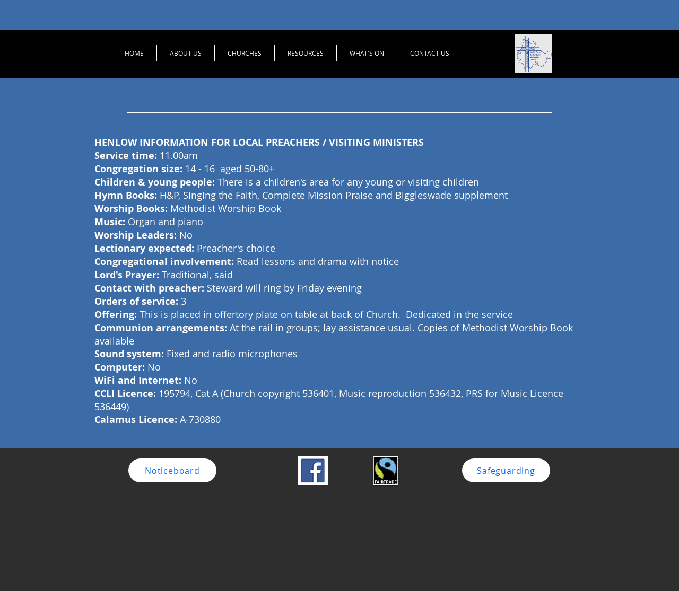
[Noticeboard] (172, 470)
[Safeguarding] (506, 470)
